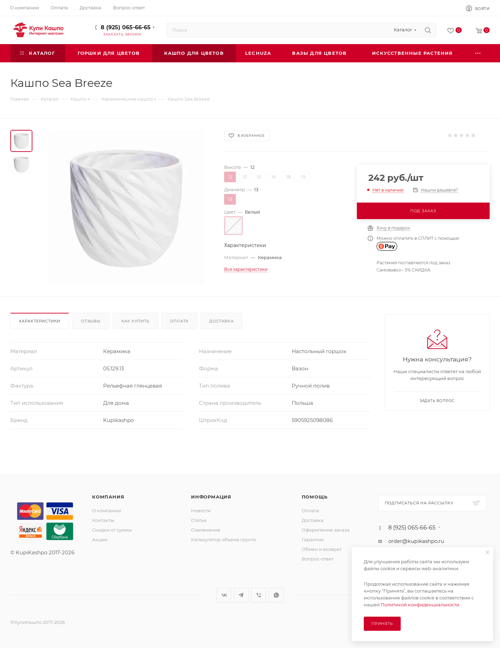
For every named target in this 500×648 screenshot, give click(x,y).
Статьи (199, 520)
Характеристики (39, 321)
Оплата (179, 321)
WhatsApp (276, 595)
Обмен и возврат (322, 549)
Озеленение (205, 530)
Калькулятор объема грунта (223, 539)
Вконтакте (223, 595)
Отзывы (91, 321)
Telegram (241, 595)
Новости (201, 510)
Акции (100, 539)
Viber (258, 595)
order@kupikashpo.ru (416, 541)
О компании (106, 510)
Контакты (103, 520)
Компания (108, 497)
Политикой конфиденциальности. (420, 604)
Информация (211, 497)
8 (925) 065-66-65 (126, 27)
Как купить (135, 321)
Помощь (315, 497)
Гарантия (313, 539)
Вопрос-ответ (317, 559)
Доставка (221, 321)
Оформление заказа (326, 530)
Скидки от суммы (112, 530)
